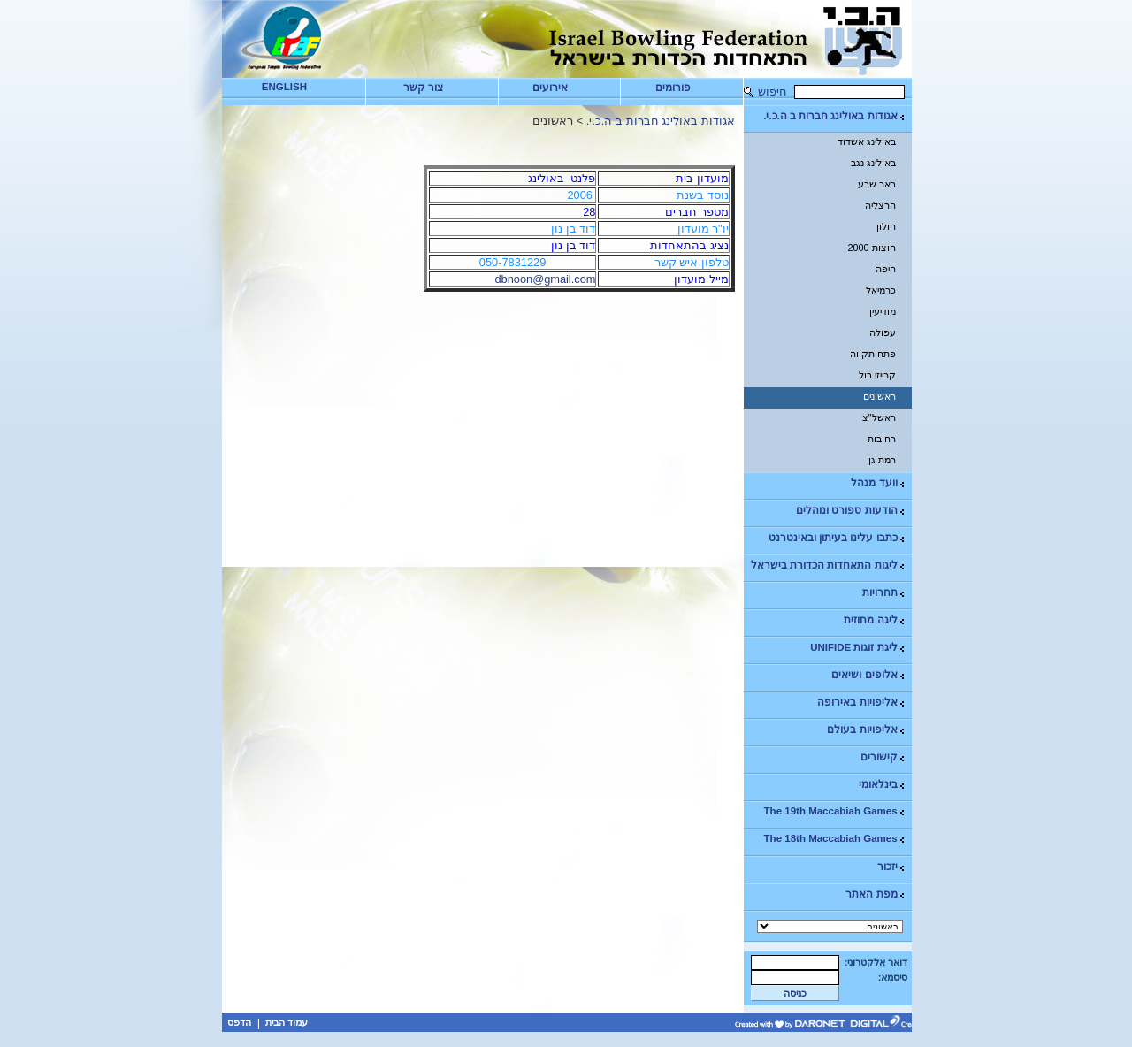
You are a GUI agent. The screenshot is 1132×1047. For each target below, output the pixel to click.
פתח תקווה (873, 353)
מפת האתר (875, 894)
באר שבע (877, 184)
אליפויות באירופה (861, 702)
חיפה (886, 269)
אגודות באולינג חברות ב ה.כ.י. (834, 116)
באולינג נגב (873, 162)
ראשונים (879, 396)
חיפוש (772, 91)
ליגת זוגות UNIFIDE (858, 647)
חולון (886, 226)
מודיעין (882, 311)
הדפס (239, 1022)
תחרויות (884, 593)
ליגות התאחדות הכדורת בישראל (828, 565)
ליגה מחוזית (875, 620)
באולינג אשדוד (867, 141)
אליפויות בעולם (866, 730)
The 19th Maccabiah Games (835, 811)
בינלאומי (882, 785)
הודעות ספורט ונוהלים (851, 510)
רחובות (882, 438)
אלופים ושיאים (868, 675)
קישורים (883, 757)
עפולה (882, 332)
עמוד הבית (286, 1022)
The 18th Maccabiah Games (835, 838)
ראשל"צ (879, 417)
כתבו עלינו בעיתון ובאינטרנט (837, 538)
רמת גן (882, 460)
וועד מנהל (878, 483)
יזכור (891, 867)
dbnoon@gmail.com (544, 279)
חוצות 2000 (871, 247)
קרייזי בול (877, 375)
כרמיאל (881, 290)
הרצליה (880, 205)
